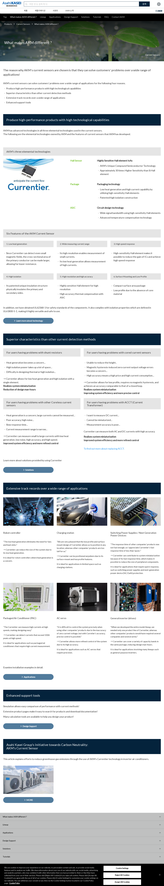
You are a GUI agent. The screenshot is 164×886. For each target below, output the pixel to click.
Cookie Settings (122, 868)
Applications (55, 17)
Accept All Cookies (122, 882)
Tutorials (97, 17)
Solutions (85, 17)
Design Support (71, 17)
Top (5, 17)
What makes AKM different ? (23, 17)
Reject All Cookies (122, 875)
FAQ (106, 17)
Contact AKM (118, 17)
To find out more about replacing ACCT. (104, 448)
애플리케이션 (40, 10)
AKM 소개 (69, 10)
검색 (144, 4)
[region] (82, 875)
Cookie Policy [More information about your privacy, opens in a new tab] (14, 883)
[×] (160, 875)
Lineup (43, 17)
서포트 (55, 10)
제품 (25, 10)
